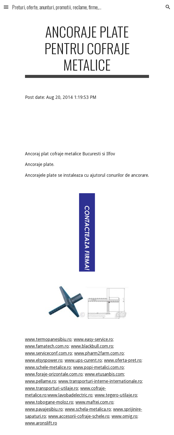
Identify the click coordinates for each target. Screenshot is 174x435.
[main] (87, 50)
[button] (6, 7)
